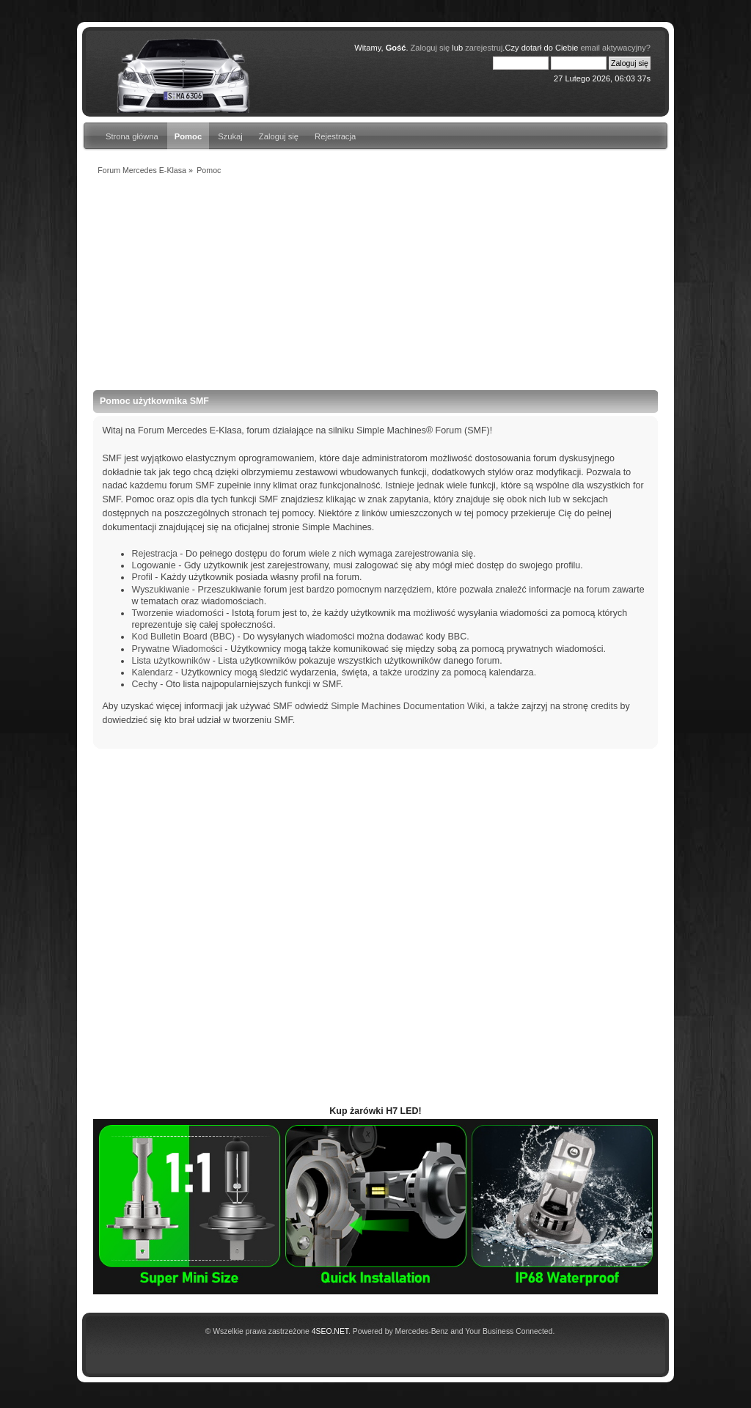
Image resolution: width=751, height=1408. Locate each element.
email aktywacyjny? (615, 47)
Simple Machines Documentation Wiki (407, 706)
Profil (141, 577)
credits (604, 706)
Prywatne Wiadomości (176, 649)
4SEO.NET (330, 1331)
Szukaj (230, 136)
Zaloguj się (278, 136)
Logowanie (153, 565)
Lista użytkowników (170, 661)
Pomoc (188, 136)
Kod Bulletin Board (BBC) (183, 636)
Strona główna (132, 136)
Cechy (144, 684)
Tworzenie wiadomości (177, 613)
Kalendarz (151, 672)
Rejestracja (335, 136)
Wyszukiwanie (160, 589)
